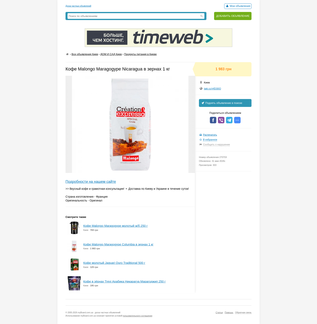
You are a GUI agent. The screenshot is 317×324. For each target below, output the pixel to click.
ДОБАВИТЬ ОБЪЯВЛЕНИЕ (232, 15)
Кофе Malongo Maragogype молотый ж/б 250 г (115, 225)
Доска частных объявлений (78, 6)
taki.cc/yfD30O (212, 88)
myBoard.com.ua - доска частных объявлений (99, 312)
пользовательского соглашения (137, 316)
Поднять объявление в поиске (221, 102)
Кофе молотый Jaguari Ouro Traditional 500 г (114, 262)
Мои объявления (237, 5)
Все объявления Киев (85, 54)
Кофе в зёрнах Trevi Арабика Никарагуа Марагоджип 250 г (124, 281)
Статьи (219, 312)
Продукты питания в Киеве (140, 54)
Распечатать (210, 134)
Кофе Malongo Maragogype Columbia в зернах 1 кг (118, 244)
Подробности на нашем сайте (91, 182)
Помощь (229, 312)
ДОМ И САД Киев (111, 54)
